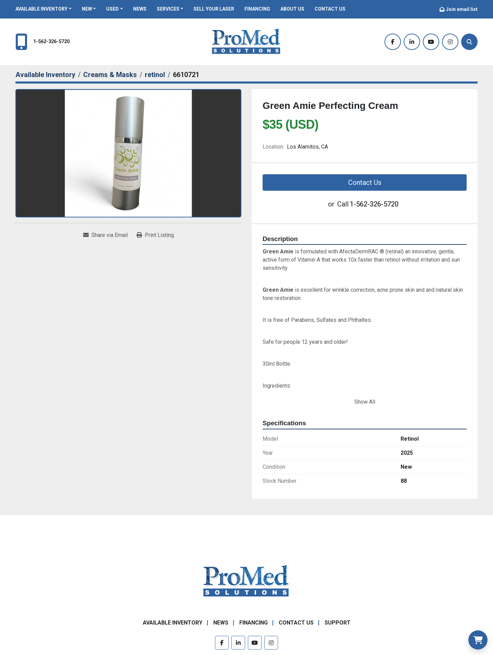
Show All (364, 402)
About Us (292, 9)
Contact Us (330, 9)
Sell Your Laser (213, 9)
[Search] (469, 42)
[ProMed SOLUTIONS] (246, 581)
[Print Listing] (155, 235)
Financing (257, 9)
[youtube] (431, 42)
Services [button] (168, 9)
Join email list (462, 9)
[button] (43, 9)
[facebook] (392, 42)
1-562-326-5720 (51, 42)
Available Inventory (41, 9)
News (140, 9)
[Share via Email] (105, 235)
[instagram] (450, 42)
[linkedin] (412, 42)
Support (338, 622)
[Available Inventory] (45, 75)
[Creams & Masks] (110, 75)
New (87, 9)
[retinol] (155, 75)
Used (112, 9)
